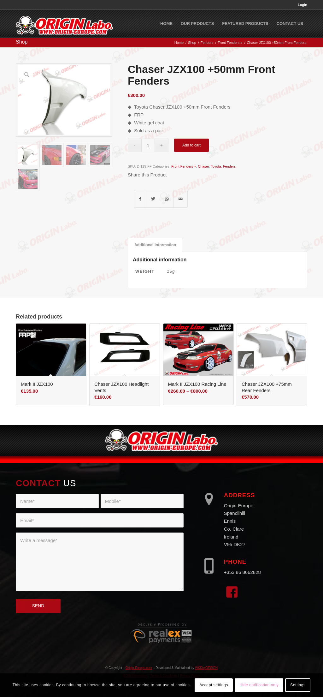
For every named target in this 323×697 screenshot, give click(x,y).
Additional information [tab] (155, 245)
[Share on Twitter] (153, 199)
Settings (297, 685)
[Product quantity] (148, 145)
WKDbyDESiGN (206, 668)
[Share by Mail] (180, 199)
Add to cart (191, 145)
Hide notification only (259, 685)
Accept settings (214, 685)
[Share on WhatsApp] (166, 199)
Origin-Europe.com (139, 668)
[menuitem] (301, 4)
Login (302, 5)
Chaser (203, 166)
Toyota (216, 166)
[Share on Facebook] (140, 199)
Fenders (229, 166)
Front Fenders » (183, 166)
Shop (21, 42)
